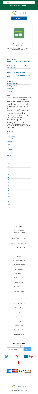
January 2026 (10, 138)
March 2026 (10, 133)
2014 (8, 193)
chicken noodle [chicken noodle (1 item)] (16, 99)
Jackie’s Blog (19, 308)
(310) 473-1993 (20, 248)
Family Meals (19, 273)
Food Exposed (11, 86)
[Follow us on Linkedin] (26, 356)
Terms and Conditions (22, 390)
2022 (8, 171)
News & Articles (11, 83)
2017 (8, 185)
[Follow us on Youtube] (16, 356)
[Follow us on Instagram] (11, 356)
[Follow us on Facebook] (21, 356)
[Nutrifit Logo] (19, 13)
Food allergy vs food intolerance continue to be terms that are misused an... (19, 49)
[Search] (19, 2)
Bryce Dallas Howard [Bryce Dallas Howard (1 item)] (20, 97)
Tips (8, 91)
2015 (8, 190)
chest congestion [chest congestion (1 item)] (10, 99)
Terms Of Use (19, 325)
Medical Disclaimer (19, 334)
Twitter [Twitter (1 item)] (17, 117)
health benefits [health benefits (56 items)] (19, 106)
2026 (8, 160)
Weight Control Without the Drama (16, 72)
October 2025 (10, 144)
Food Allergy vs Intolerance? (19, 44)
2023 (8, 169)
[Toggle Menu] (3, 11)
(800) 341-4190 (22, 243)
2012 (8, 199)
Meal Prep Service (19, 286)
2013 (8, 196)
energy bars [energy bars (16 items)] (11, 102)
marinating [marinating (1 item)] (18, 109)
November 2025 (11, 141)
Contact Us (19, 317)
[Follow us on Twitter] (7, 356)
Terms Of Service (19, 330)
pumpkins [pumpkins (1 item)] (27, 109)
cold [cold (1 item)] (20, 99)
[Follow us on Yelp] (19, 362)
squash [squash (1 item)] (8, 113)
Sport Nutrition (19, 269)
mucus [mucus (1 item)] (24, 109)
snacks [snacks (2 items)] (15, 110)
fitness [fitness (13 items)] (26, 102)
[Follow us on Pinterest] (31, 356)
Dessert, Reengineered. (13, 70)
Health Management (19, 264)
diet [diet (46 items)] (23, 99)
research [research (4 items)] (9, 110)
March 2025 (10, 158)
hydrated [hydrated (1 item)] (14, 109)
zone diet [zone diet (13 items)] (10, 127)
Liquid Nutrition (19, 282)
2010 (8, 204)
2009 (8, 207)
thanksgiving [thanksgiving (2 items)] (24, 115)
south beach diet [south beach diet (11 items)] (23, 111)
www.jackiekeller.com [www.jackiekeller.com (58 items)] (18, 122)
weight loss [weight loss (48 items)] (18, 119)
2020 (8, 177)
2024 (8, 166)
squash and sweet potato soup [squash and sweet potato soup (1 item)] (16, 113)
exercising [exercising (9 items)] (20, 102)
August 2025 (10, 147)
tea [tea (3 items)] (20, 115)
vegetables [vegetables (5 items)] (22, 117)
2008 (8, 210)
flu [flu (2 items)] (29, 102)
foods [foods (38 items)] (13, 104)
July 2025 (9, 149)
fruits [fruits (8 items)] (18, 104)
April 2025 (9, 155)
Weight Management (19, 260)
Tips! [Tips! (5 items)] (14, 117)
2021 (8, 174)
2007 (8, 212)
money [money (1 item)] (21, 109)
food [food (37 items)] (9, 104)
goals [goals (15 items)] (22, 104)
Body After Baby (19, 278)
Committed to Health (19, 303)
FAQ (19, 312)
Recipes (9, 88)
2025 (8, 163)
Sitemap (19, 321)
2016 (8, 188)
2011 (8, 201)
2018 (8, 182)
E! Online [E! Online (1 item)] (27, 99)
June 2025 (10, 152)
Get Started (19, 18)
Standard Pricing (19, 291)
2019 (8, 180)
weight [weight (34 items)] (10, 119)
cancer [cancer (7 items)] (28, 97)
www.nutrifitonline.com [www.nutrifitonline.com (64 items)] (19, 125)
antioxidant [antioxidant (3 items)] (9, 97)
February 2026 (11, 136)
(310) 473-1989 (21, 238)
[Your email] (15, 349)
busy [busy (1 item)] (25, 97)
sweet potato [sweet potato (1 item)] (16, 115)
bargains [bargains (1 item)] (14, 97)
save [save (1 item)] (13, 110)
